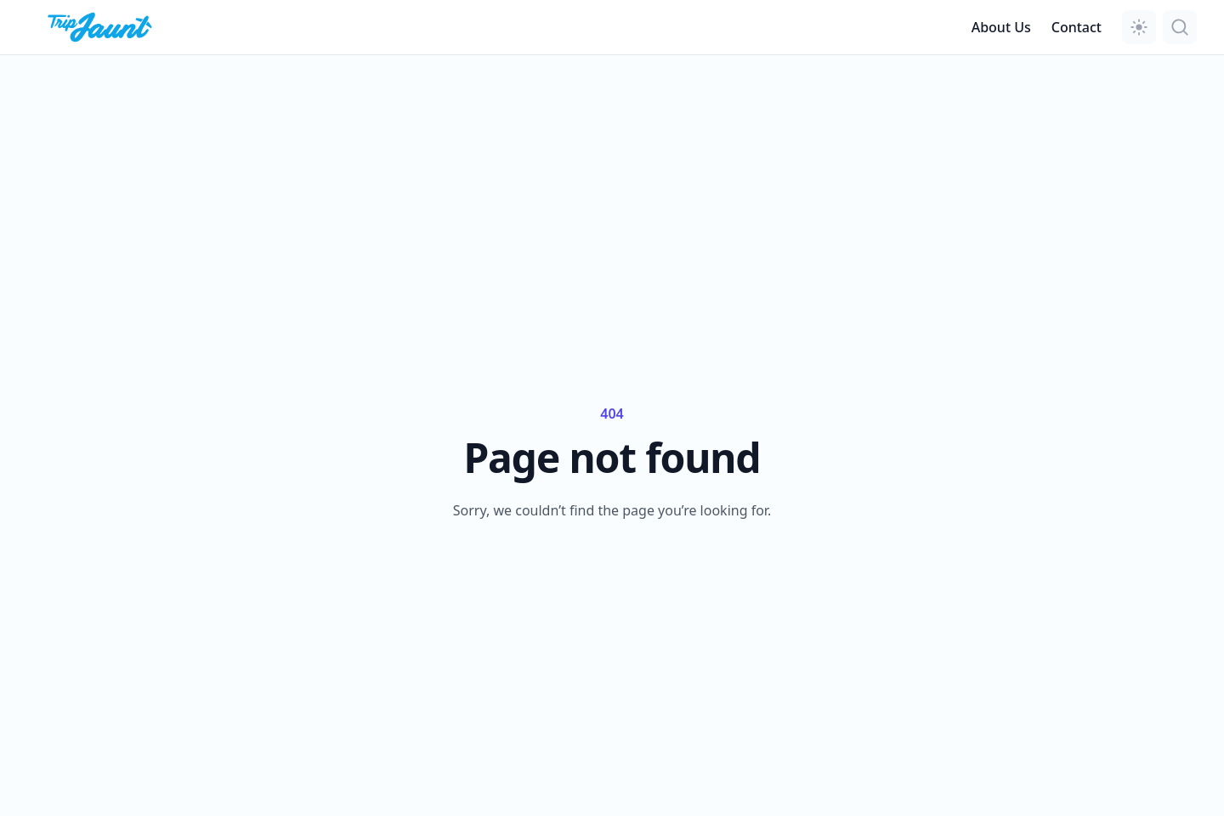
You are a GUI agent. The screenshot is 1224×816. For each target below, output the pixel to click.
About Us (1001, 27)
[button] (1139, 27)
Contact (1076, 27)
